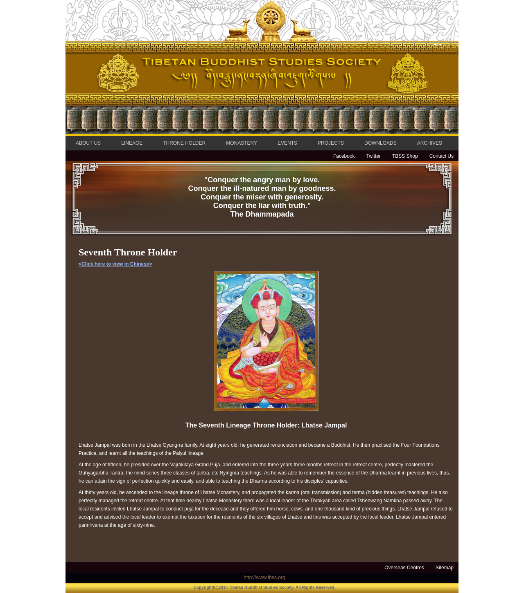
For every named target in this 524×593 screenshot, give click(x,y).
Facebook (344, 156)
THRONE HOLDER (184, 143)
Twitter (373, 156)
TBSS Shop (405, 156)
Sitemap (445, 567)
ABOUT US (88, 143)
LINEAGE (131, 143)
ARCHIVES (429, 143)
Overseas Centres (404, 567)
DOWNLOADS (380, 143)
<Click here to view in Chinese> (115, 264)
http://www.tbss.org (264, 577)
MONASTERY (241, 143)
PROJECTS (331, 143)
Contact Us (441, 156)
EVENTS (287, 143)
